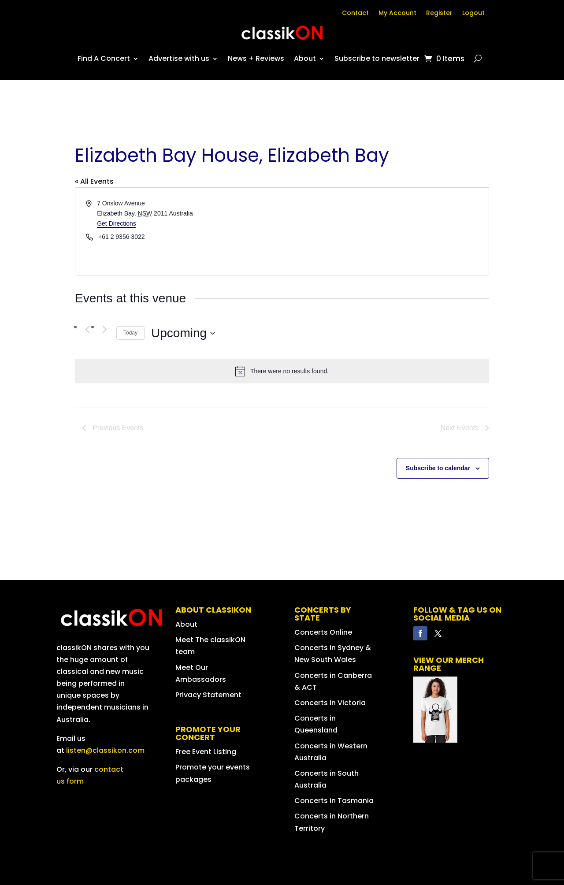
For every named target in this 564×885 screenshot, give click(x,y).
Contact (355, 13)
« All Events (94, 181)
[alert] (282, 371)
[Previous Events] (87, 329)
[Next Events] (104, 329)
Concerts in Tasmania (334, 801)
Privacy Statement (208, 695)
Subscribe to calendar (438, 468)
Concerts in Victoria (330, 703)
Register (439, 13)
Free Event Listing (205, 752)
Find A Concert (104, 58)
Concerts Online (323, 632)
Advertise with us (178, 58)
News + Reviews (256, 58)
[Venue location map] (384, 231)
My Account (397, 13)
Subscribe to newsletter (376, 58)
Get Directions (116, 223)
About (305, 58)
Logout (473, 13)
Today (130, 333)
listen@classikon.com (105, 750)
